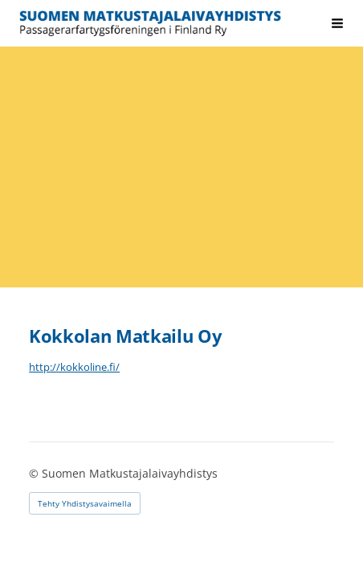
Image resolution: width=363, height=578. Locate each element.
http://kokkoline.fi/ (74, 367)
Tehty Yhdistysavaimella (85, 503)
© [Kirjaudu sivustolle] (35, 473)
